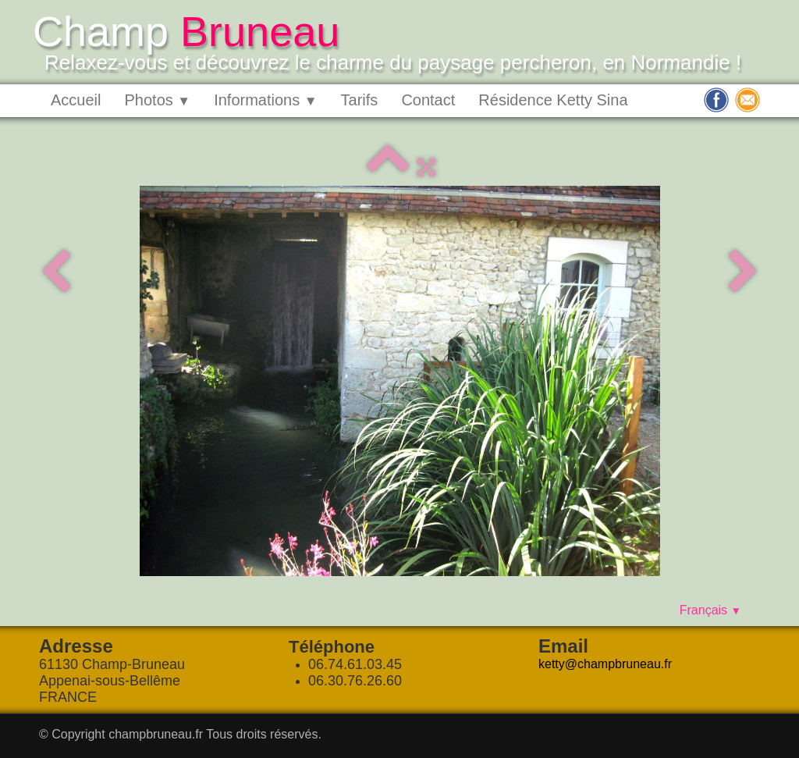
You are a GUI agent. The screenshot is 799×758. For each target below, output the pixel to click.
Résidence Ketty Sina (552, 100)
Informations (265, 100)
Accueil (76, 100)
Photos (157, 100)
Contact (428, 100)
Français (710, 610)
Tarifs (359, 100)
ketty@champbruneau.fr (605, 664)
